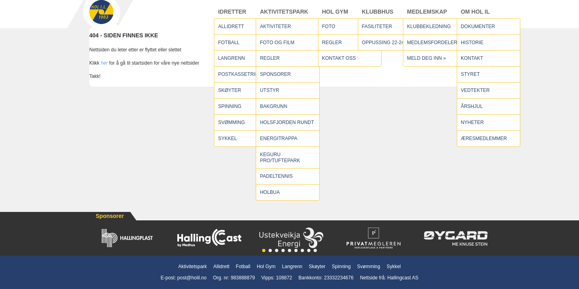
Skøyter (317, 266)
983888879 (243, 278)
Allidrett (222, 266)
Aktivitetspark (284, 15)
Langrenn (292, 266)
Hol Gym (335, 15)
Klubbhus (378, 15)
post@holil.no (192, 278)
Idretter (232, 15)
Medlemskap (427, 15)
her (104, 71)
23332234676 (338, 278)
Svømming (368, 266)
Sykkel (393, 266)
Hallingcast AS (402, 278)
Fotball (243, 266)
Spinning (341, 266)
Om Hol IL (475, 15)
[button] (263, 250)
